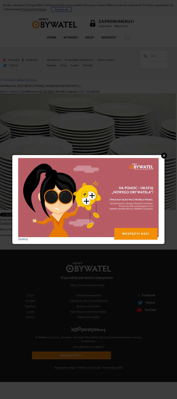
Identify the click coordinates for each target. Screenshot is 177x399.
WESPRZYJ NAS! (136, 233)
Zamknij (23, 239)
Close (164, 156)
